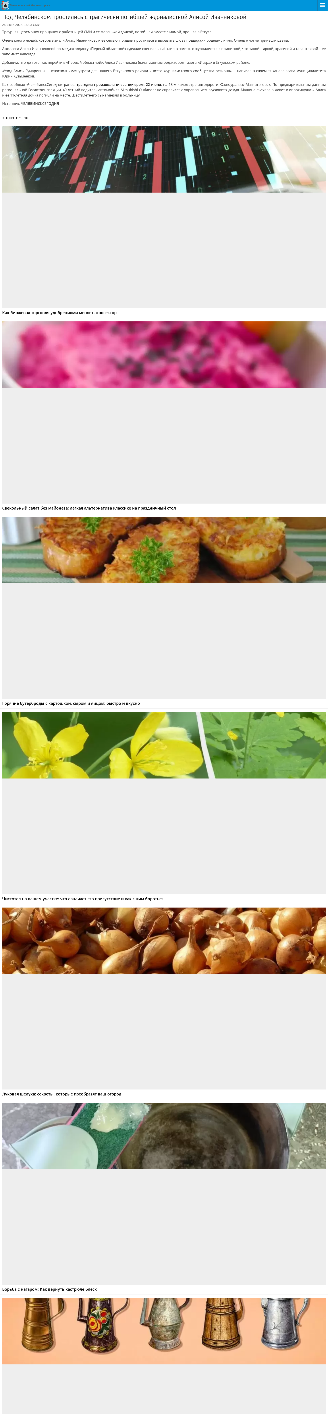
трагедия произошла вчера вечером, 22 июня (119, 84)
